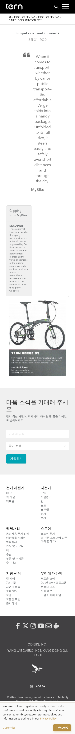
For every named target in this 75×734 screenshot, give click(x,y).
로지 (43, 518)
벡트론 (10, 501)
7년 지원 (11, 582)
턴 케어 (10, 578)
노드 (43, 505)
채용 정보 (46, 591)
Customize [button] (9, 727)
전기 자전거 (15, 488)
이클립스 (46, 497)
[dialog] (37, 718)
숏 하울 (45, 509)
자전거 (46, 488)
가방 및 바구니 (15, 546)
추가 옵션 (12, 562)
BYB (43, 493)
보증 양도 (12, 591)
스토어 (46, 529)
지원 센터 (13, 573)
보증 (9, 595)
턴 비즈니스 (48, 587)
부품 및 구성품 (15, 558)
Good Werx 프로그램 (54, 582)
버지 (43, 514)
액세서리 (13, 529)
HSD (9, 493)
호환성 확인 (13, 599)
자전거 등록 (13, 587)
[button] (65, 6)
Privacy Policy (48, 718)
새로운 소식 (48, 578)
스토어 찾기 (48, 533)
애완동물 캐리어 (16, 538)
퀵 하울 (10, 497)
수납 (9, 554)
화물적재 (11, 542)
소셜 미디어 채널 (51, 595)
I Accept (62, 727)
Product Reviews (24, 17)
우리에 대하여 (51, 573)
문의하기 (11, 603)
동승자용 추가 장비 (17, 533)
